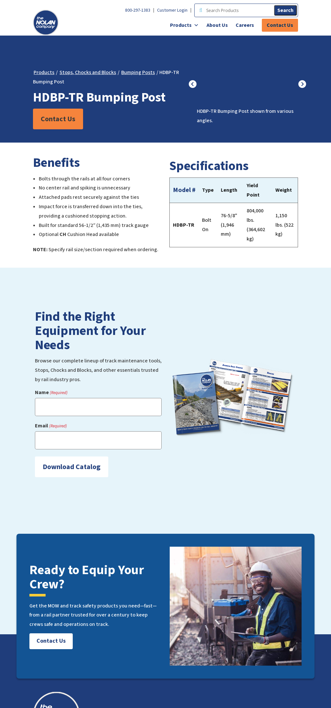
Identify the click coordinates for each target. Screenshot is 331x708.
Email (51, 426)
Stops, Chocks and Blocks (87, 72)
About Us (217, 25)
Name (51, 392)
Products (184, 25)
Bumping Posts (138, 72)
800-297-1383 (137, 10)
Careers (245, 25)
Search (285, 10)
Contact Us (280, 25)
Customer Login (172, 10)
